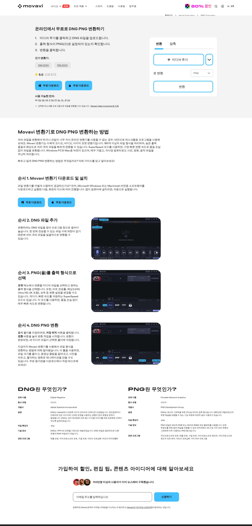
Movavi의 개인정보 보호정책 (139, 507)
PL (62, 100)
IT (49, 100)
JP (65, 100)
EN (39, 100)
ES (52, 100)
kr (230, 6)
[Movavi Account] (222, 6)
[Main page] (30, 6)
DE (43, 100)
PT (55, 100)
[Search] (216, 6)
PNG (202, 73)
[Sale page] (198, 6)
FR (46, 100)
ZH (68, 100)
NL (59, 100)
